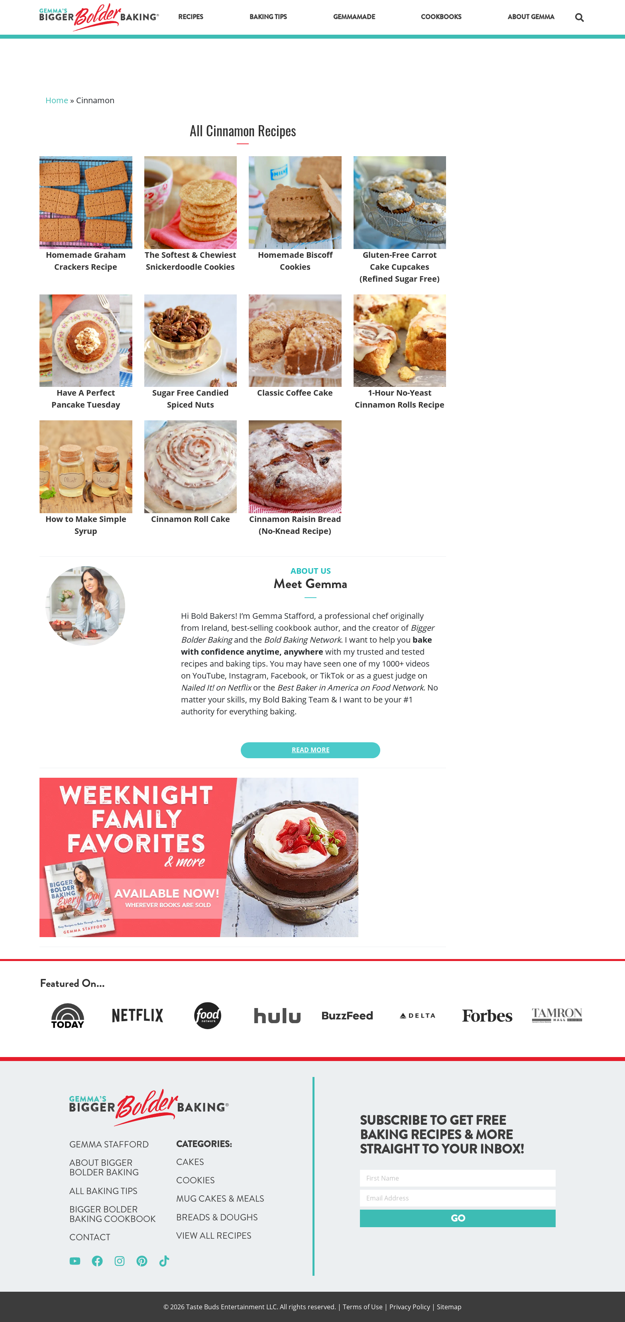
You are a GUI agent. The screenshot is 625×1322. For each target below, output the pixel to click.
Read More (311, 749)
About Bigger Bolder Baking (104, 1167)
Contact (89, 1237)
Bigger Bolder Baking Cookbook (112, 1214)
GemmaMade (354, 17)
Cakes (190, 1162)
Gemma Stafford (109, 1144)
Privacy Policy (409, 1306)
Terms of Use (363, 1306)
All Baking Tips (103, 1191)
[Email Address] (458, 1198)
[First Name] (458, 1178)
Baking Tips (268, 17)
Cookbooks (441, 17)
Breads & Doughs (217, 1217)
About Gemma (531, 17)
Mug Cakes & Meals (220, 1199)
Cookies (195, 1180)
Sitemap (449, 1306)
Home (56, 100)
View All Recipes (214, 1236)
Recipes (190, 17)
